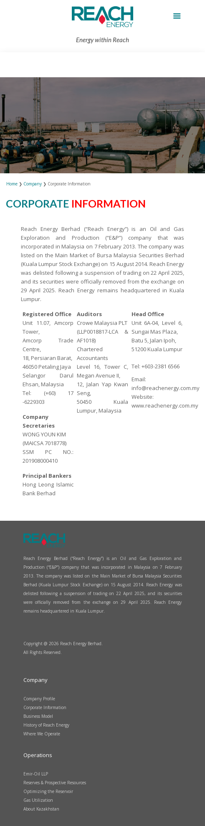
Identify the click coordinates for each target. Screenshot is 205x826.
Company (32, 184)
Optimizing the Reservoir (48, 791)
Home (12, 184)
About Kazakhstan (41, 809)
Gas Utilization (38, 800)
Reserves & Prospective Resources (54, 782)
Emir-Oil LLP (35, 774)
